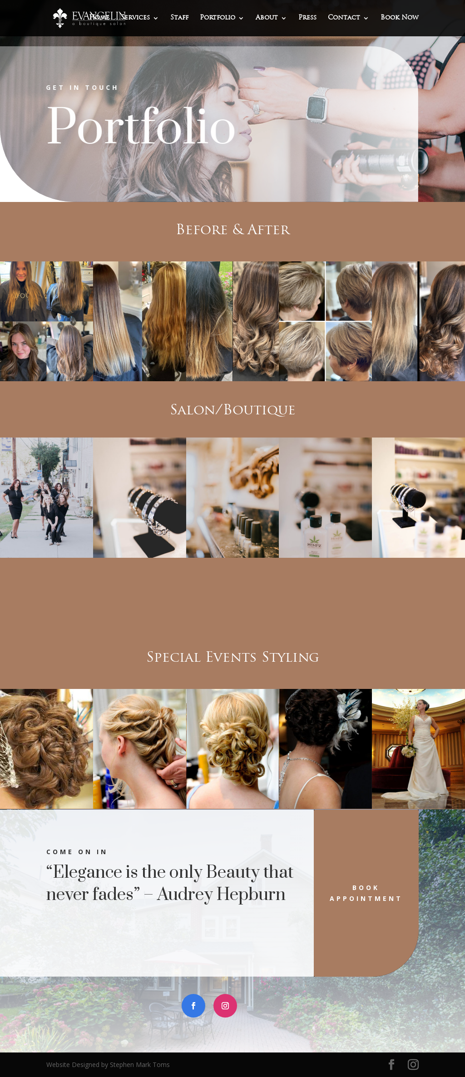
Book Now (400, 18)
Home (99, 18)
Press (307, 18)
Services (135, 18)
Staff (179, 18)
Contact (344, 18)
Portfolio (217, 18)
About (267, 18)
